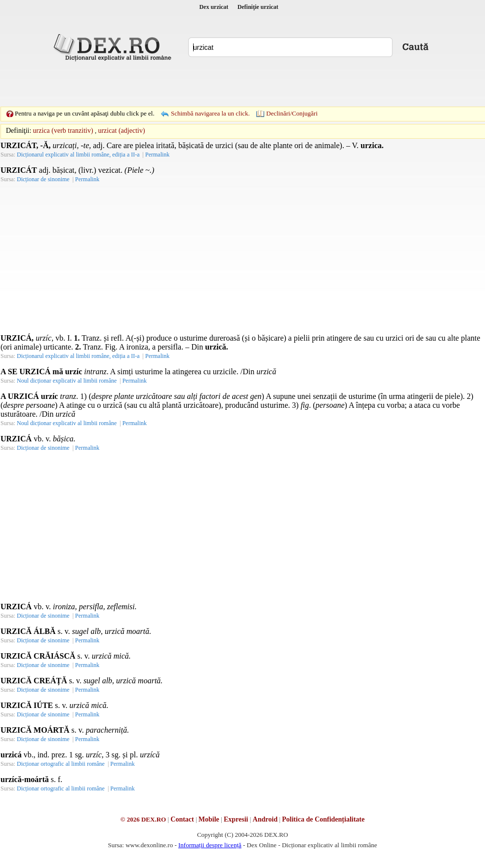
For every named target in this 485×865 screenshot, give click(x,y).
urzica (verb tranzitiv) (63, 130)
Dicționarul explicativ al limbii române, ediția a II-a (78, 154)
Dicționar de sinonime (43, 179)
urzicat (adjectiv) (121, 130)
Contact (182, 819)
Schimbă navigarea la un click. (210, 113)
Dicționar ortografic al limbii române (61, 763)
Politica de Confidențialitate (323, 819)
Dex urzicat (213, 6)
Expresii (236, 819)
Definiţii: (18, 130)
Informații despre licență (210, 845)
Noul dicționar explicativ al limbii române (67, 380)
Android (265, 819)
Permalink (157, 154)
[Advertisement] (227, 84)
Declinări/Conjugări (292, 113)
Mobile (209, 819)
